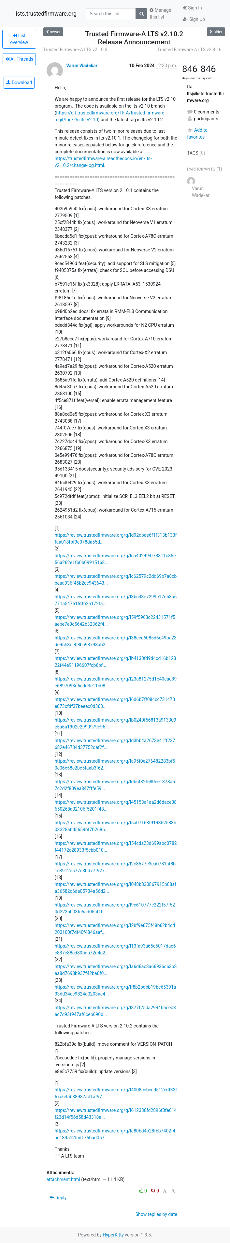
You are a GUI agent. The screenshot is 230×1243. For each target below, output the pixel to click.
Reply (58, 1197)
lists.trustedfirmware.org (45, 13)
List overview (19, 39)
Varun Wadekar (81, 65)
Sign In (192, 7)
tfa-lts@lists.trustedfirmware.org (205, 93)
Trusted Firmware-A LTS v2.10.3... (77, 49)
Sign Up (194, 19)
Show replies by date (156, 1214)
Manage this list (160, 13)
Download (19, 82)
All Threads (19, 59)
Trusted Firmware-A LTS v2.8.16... (191, 49)
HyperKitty (113, 1234)
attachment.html (63, 1179)
